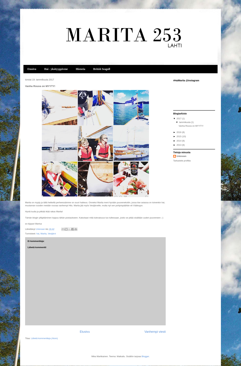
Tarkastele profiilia (182, 160)
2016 (179, 132)
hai (37, 233)
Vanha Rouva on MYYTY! (191, 126)
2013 (179, 145)
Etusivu (31, 69)
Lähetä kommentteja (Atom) (44, 338)
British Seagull (101, 69)
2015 (179, 136)
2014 (179, 141)
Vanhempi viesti (155, 331)
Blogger (145, 356)
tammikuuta (185, 122)
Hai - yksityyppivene (56, 69)
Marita (44, 233)
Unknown (181, 156)
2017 (179, 118)
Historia (80, 69)
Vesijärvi (52, 233)
